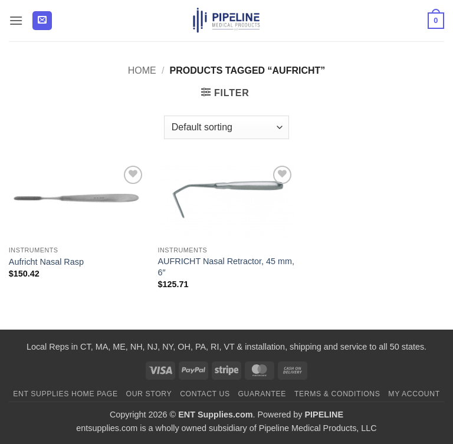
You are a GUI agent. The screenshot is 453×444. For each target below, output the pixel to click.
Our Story (149, 394)
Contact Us (205, 394)
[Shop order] (226, 127)
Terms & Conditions (337, 394)
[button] (16, 20)
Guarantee (262, 394)
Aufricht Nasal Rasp (46, 262)
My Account (413, 394)
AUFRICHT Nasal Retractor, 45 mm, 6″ (225, 266)
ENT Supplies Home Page (65, 394)
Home (142, 70)
